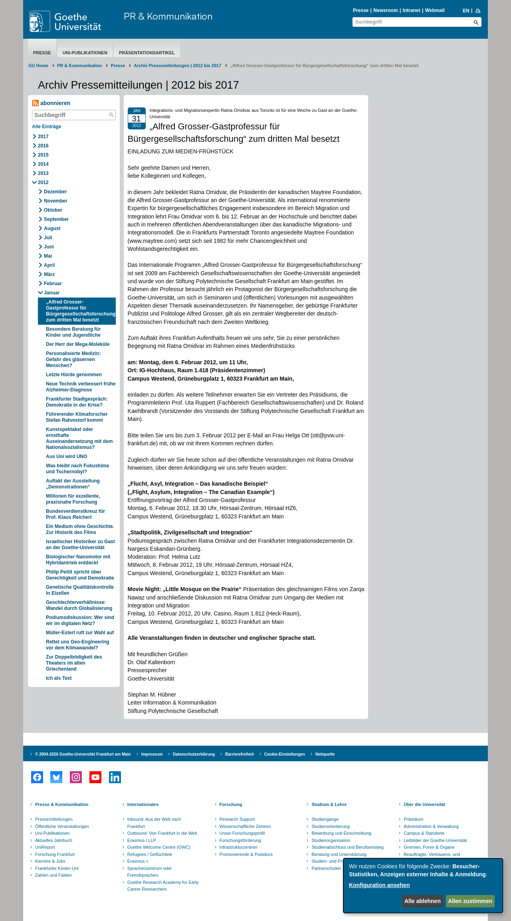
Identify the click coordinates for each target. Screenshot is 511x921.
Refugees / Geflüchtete (149, 854)
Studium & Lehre (329, 804)
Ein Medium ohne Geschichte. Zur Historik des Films (80, 529)
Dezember (55, 192)
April (49, 265)
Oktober (53, 210)
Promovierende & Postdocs (246, 854)
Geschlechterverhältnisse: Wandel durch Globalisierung (79, 605)
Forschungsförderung (240, 840)
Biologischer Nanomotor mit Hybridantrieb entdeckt (78, 560)
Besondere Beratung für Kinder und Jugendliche (73, 332)
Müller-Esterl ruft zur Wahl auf (80, 632)
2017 (43, 136)
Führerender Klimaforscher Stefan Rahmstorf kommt (77, 417)
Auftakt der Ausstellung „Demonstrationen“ (73, 484)
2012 (43, 182)
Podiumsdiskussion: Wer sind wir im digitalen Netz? (80, 620)
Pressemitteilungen (54, 819)
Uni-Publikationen (85, 52)
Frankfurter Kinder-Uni (57, 868)
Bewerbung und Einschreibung (341, 833)
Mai (48, 256)
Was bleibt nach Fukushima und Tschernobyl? (77, 468)
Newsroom (385, 10)
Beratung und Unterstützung (338, 854)
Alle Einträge (46, 126)
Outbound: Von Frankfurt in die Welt (162, 833)
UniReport (45, 847)
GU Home (38, 65)
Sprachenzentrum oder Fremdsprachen (149, 872)
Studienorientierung (330, 826)
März (49, 274)
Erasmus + (138, 861)
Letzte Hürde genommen (74, 374)
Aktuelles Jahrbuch (53, 840)
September (56, 219)
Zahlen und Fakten (53, 875)
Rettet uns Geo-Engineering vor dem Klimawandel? (77, 645)
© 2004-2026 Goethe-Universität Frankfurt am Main (83, 754)
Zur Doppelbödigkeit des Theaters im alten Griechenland (74, 663)
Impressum (151, 754)
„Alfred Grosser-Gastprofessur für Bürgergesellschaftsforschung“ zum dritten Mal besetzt (81, 311)
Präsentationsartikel (147, 52)
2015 (43, 155)
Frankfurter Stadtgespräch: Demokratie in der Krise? (77, 402)
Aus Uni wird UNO (66, 456)
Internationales (142, 804)
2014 (43, 164)
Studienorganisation (330, 840)
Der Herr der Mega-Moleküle (77, 344)
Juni (49, 247)
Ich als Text (58, 678)
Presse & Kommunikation (61, 804)
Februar (53, 283)
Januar (51, 293)
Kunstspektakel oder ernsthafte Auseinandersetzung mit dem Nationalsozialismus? (79, 438)
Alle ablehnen (422, 901)
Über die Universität (424, 804)
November (55, 201)
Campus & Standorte (424, 833)
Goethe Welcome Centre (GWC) (158, 847)
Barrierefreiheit (239, 754)
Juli (48, 237)
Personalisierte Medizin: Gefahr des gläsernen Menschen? (73, 359)
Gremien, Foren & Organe (429, 847)
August (52, 228)
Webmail (435, 10)
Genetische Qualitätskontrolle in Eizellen (80, 590)
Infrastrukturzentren (238, 847)
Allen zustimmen (470, 901)
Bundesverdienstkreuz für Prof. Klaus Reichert (75, 514)
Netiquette (325, 754)
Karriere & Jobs (50, 861)
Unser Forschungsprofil (242, 833)
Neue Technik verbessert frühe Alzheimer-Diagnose (81, 387)
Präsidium (413, 819)
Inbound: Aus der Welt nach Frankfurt (154, 823)
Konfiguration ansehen (379, 885)
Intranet (411, 10)
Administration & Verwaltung (431, 826)
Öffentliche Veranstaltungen (62, 826)
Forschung (231, 804)
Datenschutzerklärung (194, 754)
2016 (43, 146)
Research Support (237, 819)
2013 (43, 173)
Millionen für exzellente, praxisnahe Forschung (73, 499)
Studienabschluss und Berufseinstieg (347, 847)
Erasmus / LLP (141, 840)
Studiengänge (325, 819)
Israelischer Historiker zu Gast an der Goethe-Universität (80, 544)
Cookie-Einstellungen (284, 754)
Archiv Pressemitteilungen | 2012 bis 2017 (177, 65)
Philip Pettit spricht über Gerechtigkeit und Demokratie (80, 575)
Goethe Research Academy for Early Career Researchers (163, 886)
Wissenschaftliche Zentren (245, 826)
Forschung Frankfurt (55, 854)
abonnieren (51, 103)
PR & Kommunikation (168, 16)
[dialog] (423, 885)
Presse (360, 10)
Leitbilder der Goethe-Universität (435, 840)
